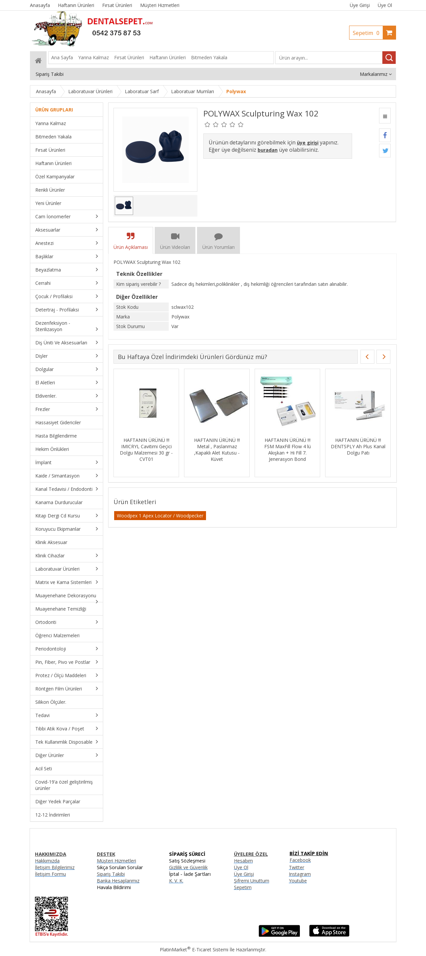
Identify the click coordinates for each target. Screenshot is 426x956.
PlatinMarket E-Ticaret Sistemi (194, 949)
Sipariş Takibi (111, 874)
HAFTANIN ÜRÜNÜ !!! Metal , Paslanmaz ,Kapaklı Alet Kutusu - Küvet (217, 449)
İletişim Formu (50, 874)
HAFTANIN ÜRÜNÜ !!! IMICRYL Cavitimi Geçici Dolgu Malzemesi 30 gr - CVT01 (146, 449)
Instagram (300, 874)
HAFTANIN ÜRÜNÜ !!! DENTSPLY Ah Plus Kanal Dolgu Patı (358, 446)
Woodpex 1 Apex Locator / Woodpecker (160, 515)
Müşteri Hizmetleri (116, 861)
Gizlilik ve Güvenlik (188, 867)
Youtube (298, 880)
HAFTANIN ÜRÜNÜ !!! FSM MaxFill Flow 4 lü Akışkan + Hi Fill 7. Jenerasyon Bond (287, 449)
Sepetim (368, 33)
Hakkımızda (47, 861)
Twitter (296, 867)
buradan (268, 150)
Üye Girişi (360, 5)
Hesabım (243, 861)
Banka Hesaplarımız (118, 880)
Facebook (300, 860)
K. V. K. (176, 880)
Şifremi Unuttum (251, 880)
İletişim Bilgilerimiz (55, 867)
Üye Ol (385, 5)
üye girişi (308, 142)
